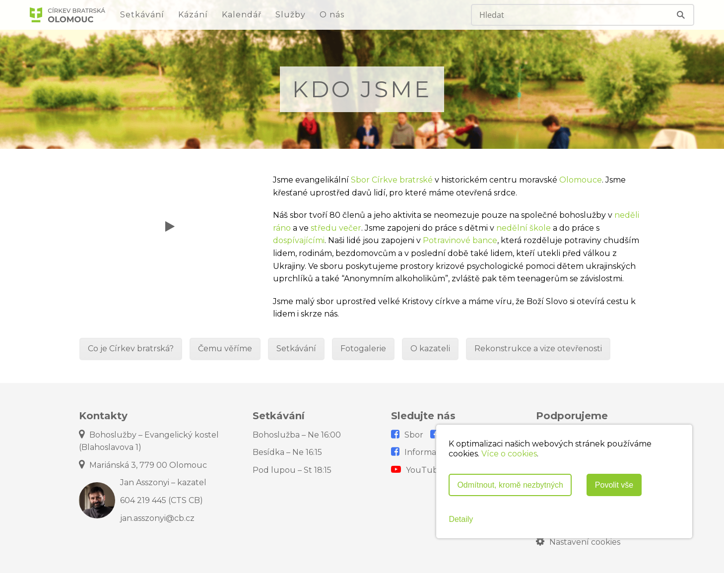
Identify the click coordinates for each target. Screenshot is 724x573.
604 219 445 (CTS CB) (161, 500)
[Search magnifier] (682, 15)
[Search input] (564, 15)
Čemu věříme (225, 348)
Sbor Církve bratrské (392, 180)
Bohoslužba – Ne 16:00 (297, 435)
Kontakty (103, 416)
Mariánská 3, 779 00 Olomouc (143, 465)
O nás (332, 14)
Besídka (287, 452)
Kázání (193, 14)
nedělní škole (523, 228)
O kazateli (430, 348)
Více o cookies (509, 453)
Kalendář (242, 14)
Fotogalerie (363, 348)
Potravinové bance (460, 240)
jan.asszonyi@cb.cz (157, 518)
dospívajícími (299, 240)
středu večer (336, 228)
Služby (290, 14)
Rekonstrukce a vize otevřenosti (538, 348)
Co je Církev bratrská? (131, 348)
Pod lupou (292, 470)
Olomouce (580, 180)
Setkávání (142, 14)
